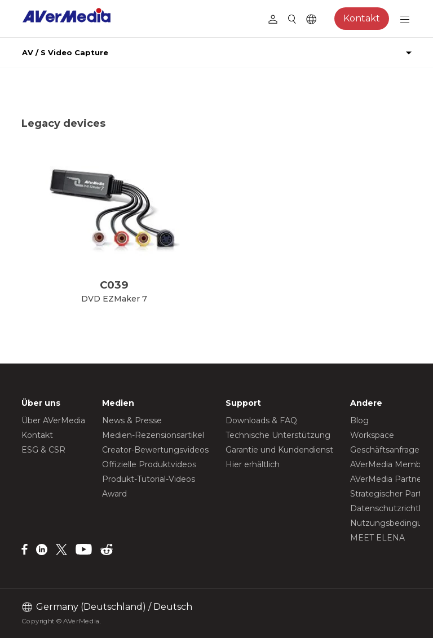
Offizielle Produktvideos (149, 464)
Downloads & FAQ (261, 420)
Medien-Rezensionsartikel (153, 435)
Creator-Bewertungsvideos (155, 450)
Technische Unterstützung (278, 435)
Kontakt (361, 18)
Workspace (372, 435)
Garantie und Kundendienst (279, 450)
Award (114, 494)
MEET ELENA (377, 538)
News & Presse (132, 420)
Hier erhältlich (253, 464)
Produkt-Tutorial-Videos (148, 479)
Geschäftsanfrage (384, 450)
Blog (359, 420)
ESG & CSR (43, 450)
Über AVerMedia (53, 420)
